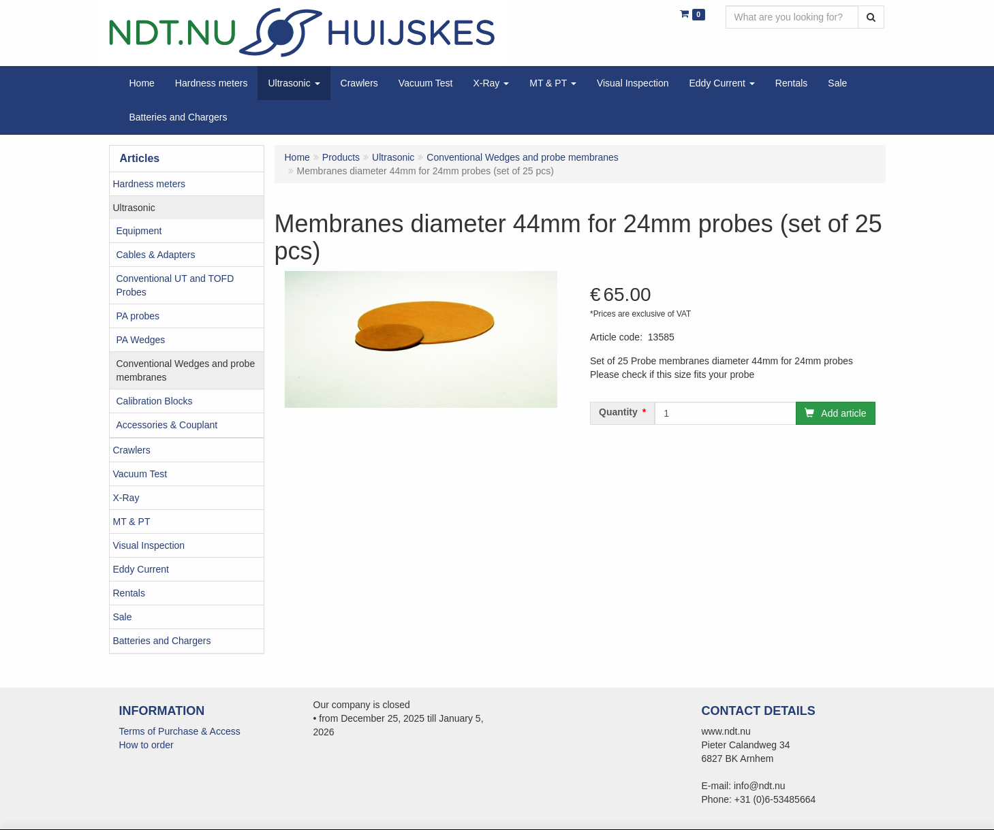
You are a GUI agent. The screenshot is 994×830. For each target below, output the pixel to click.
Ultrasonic (134, 207)
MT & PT (132, 521)
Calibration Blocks (155, 401)
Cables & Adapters (156, 254)
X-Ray (126, 497)
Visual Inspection (149, 545)
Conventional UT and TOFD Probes (175, 285)
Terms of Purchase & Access (179, 731)
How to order (146, 744)
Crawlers (132, 450)
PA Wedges (141, 339)
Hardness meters (149, 183)
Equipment (139, 230)
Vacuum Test (140, 473)
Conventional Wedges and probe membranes (186, 370)
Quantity (618, 412)
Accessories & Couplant (167, 424)
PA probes (138, 315)
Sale (122, 616)
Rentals (129, 593)
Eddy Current (141, 569)
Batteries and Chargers (162, 640)
